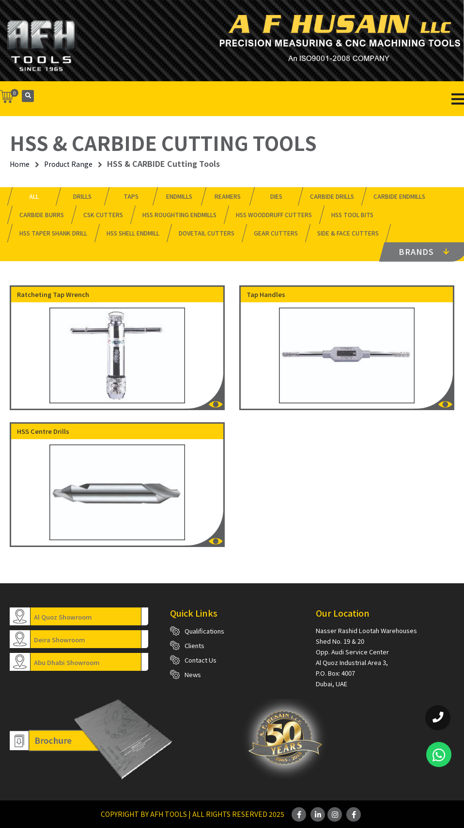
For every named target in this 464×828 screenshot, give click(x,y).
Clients (194, 645)
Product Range (68, 164)
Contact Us (201, 660)
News (193, 674)
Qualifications (204, 631)
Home (20, 164)
